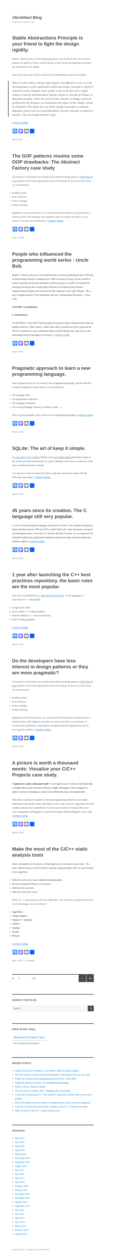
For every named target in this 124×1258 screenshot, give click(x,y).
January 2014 (21, 1234)
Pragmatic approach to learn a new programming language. (42, 1082)
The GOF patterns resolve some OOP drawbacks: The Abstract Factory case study (47, 162)
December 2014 (22, 1194)
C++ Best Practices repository (50, 595)
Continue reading (20, 122)
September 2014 (22, 1206)
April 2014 (20, 1222)
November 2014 (22, 1198)
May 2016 (19, 1146)
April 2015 (20, 1182)
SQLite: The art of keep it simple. (48, 448)
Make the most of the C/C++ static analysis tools (37, 1110)
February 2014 (21, 1230)
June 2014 (19, 1214)
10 (34, 978)
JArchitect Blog (27, 17)
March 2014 (20, 1226)
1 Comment (30, 961)
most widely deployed (63, 457)
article (50, 59)
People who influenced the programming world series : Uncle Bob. (50, 260)
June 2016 (19, 1142)
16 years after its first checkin (25, 457)
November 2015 (22, 1158)
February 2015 (21, 1186)
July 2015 (19, 1170)
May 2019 (19, 1138)
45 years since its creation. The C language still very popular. (43, 1090)
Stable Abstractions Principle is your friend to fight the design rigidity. (47, 43)
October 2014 (21, 1202)
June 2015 (19, 1174)
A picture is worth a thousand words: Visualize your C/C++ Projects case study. (45, 768)
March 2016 (20, 1154)
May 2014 (19, 1218)
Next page (90, 978)
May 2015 (19, 1178)
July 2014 (19, 1210)
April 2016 (20, 1150)
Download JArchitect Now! (29, 1037)
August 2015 (21, 1166)
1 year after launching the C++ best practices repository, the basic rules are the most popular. (52, 580)
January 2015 (21, 1190)
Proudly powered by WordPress (38, 1249)
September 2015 (22, 1162)
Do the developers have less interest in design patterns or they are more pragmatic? (50, 666)
